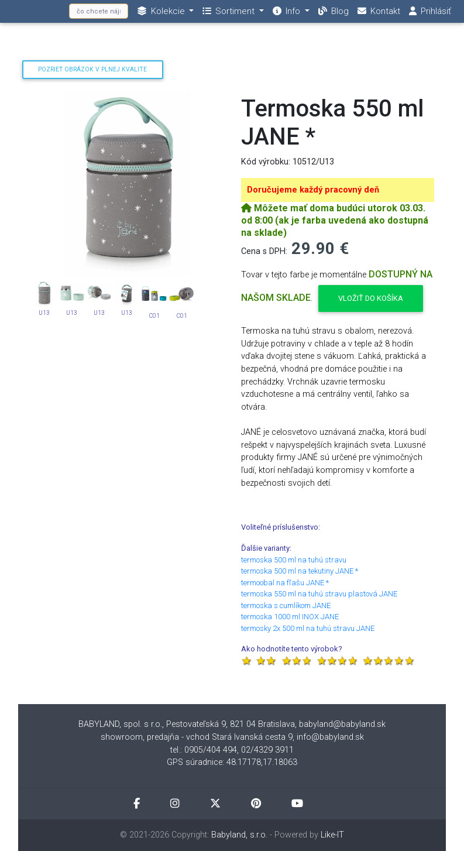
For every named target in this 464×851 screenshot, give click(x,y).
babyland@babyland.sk (342, 724)
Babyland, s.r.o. (239, 835)
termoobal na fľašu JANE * (285, 582)
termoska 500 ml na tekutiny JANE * (299, 571)
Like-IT (332, 835)
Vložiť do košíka (370, 298)
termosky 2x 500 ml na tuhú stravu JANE (307, 628)
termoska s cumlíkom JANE (286, 605)
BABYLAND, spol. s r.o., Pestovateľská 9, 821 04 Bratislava (186, 724)
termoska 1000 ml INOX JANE (290, 616)
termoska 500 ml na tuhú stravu (293, 559)
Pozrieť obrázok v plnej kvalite (92, 69)
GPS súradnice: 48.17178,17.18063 (232, 762)
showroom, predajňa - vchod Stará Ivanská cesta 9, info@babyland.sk (232, 737)
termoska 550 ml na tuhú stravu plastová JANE (319, 593)
